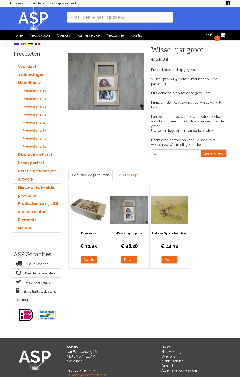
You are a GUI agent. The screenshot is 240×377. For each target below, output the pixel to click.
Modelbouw (29, 82)
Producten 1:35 (34, 138)
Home (18, 35)
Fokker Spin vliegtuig (167, 232)
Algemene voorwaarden (179, 370)
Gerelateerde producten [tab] (90, 175)
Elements (27, 220)
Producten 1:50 (34, 98)
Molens (25, 228)
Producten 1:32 (34, 114)
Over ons (64, 35)
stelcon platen (32, 211)
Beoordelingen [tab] (128, 175)
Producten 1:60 (34, 146)
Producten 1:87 (34, 130)
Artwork (25, 179)
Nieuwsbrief (116, 35)
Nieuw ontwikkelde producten (36, 191)
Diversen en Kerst (35, 154)
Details (88, 258)
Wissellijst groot (128, 232)
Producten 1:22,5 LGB (38, 203)
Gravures (88, 232)
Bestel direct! (214, 153)
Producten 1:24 (35, 106)
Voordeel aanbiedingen (31, 70)
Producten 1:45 (34, 122)
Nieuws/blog (40, 35)
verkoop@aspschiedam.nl (86, 375)
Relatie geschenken (37, 171)
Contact (137, 35)
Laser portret (31, 162)
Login (207, 35)
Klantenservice (89, 35)
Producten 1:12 (34, 90)
